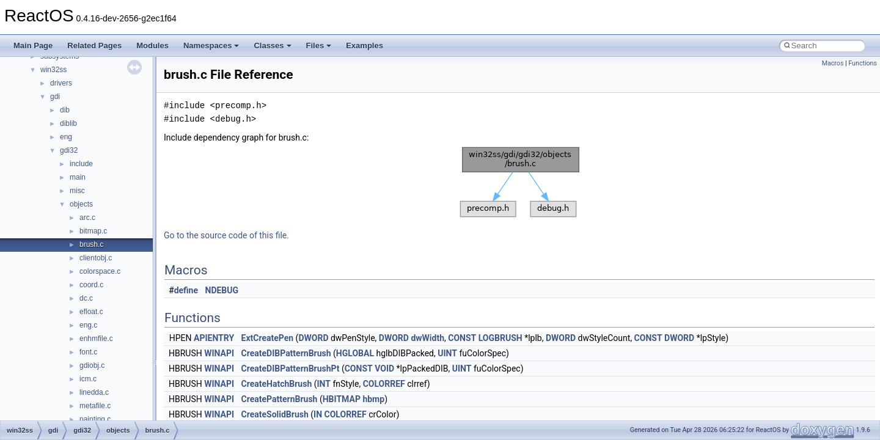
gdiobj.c (92, 365)
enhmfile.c (96, 338)
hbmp (373, 399)
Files (319, 45)
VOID (384, 368)
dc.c (86, 298)
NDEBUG (222, 290)
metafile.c (95, 406)
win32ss (53, 69)
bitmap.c (93, 231)
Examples (364, 45)
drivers (61, 83)
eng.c (88, 325)
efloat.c (91, 311)
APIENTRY (214, 338)
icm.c (88, 379)
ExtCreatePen (267, 338)
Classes (272, 45)
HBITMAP (342, 399)
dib (65, 110)
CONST (462, 338)
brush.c (91, 244)
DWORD (313, 338)
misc (77, 190)
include (81, 164)
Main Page (33, 45)
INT (324, 384)
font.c (88, 352)
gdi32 (69, 150)
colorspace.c (99, 271)
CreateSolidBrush (275, 414)
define (186, 290)
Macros (833, 63)
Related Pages (94, 45)
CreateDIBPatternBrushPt (290, 368)
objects (81, 204)
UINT (447, 353)
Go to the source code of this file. (226, 235)
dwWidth (427, 338)
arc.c (87, 217)
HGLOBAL (355, 353)
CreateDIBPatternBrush (286, 353)
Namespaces (211, 45)
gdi (55, 96)
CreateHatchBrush (276, 384)
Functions (862, 63)
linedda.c (94, 392)
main (78, 177)
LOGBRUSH (500, 338)
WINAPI (219, 353)
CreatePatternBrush (279, 399)
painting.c (95, 419)
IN (318, 414)
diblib (68, 123)
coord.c (91, 284)
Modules (152, 45)
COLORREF (384, 384)
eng (66, 137)
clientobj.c (95, 258)
